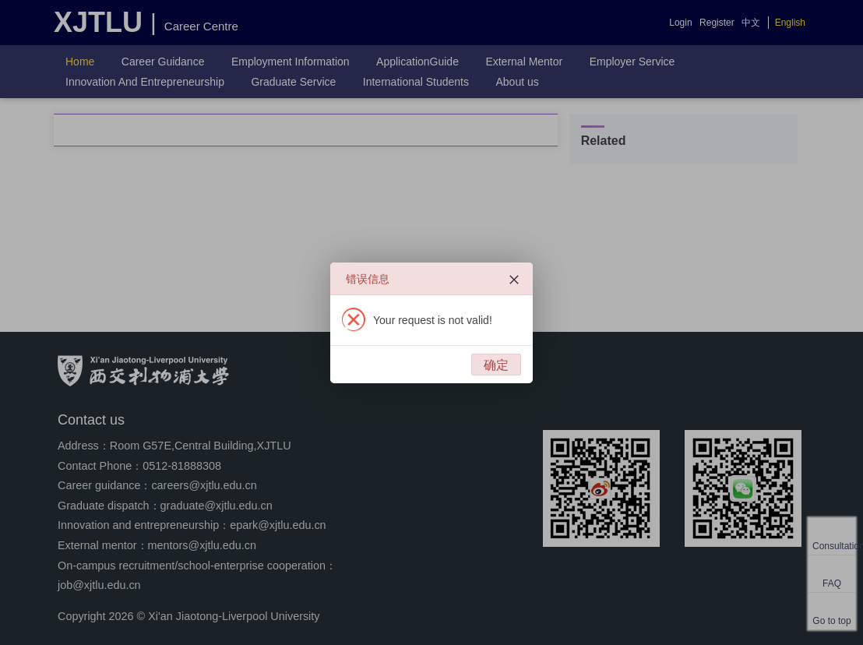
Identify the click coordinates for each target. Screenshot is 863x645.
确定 (496, 365)
